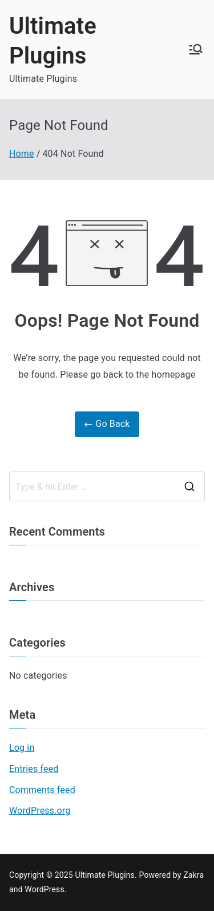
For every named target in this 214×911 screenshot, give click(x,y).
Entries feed (33, 768)
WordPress (44, 889)
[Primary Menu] (196, 49)
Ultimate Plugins (105, 875)
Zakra (193, 875)
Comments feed (42, 790)
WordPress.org (39, 810)
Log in (21, 747)
